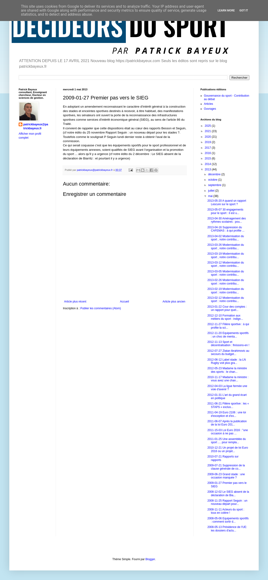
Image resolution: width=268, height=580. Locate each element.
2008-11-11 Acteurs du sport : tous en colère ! (225, 511)
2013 (208, 169)
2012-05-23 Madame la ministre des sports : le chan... (227, 370)
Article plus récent (75, 301)
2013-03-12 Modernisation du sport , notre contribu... (225, 264)
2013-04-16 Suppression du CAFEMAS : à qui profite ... (225, 229)
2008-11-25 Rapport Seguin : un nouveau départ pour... (227, 502)
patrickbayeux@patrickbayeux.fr (35, 126)
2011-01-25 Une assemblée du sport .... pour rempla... (226, 440)
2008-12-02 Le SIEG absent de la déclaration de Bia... (228, 493)
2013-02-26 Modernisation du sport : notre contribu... (225, 281)
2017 (208, 147)
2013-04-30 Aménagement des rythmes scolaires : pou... (226, 220)
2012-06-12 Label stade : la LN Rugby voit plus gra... (226, 361)
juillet (211, 190)
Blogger (150, 559)
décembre (214, 174)
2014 (208, 164)
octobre (213, 179)
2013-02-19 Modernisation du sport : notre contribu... (225, 290)
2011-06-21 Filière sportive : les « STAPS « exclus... (228, 405)
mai (210, 196)
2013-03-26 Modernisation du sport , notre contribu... (225, 246)
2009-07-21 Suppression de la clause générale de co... (226, 467)
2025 (208, 125)
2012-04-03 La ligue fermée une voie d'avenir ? (227, 387)
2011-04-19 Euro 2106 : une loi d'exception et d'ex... (226, 414)
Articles (208, 103)
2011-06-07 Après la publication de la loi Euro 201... (227, 423)
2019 (208, 142)
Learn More (226, 10)
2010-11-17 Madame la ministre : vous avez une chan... (227, 379)
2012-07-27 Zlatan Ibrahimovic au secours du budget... (228, 352)
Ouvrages (210, 108)
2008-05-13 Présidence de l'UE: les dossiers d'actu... (227, 528)
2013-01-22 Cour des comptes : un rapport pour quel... (227, 308)
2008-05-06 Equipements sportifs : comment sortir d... (228, 520)
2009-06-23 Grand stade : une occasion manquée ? (226, 476)
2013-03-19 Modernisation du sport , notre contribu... (225, 255)
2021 (208, 131)
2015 (208, 158)
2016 (208, 153)
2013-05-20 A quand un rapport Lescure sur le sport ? (226, 202)
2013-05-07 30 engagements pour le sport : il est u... (225, 211)
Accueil (124, 301)
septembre (215, 185)
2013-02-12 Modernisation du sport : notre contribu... (225, 299)
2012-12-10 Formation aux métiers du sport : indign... (225, 317)
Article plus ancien (174, 301)
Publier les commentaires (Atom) (100, 308)
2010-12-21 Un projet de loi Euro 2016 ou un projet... (227, 449)
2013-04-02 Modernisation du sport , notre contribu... (225, 238)
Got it (243, 10)
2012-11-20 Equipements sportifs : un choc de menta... (228, 334)
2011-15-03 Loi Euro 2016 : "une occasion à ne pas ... (227, 432)
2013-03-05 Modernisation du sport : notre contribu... (225, 273)
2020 (208, 136)
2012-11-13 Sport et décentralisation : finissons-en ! (228, 343)
